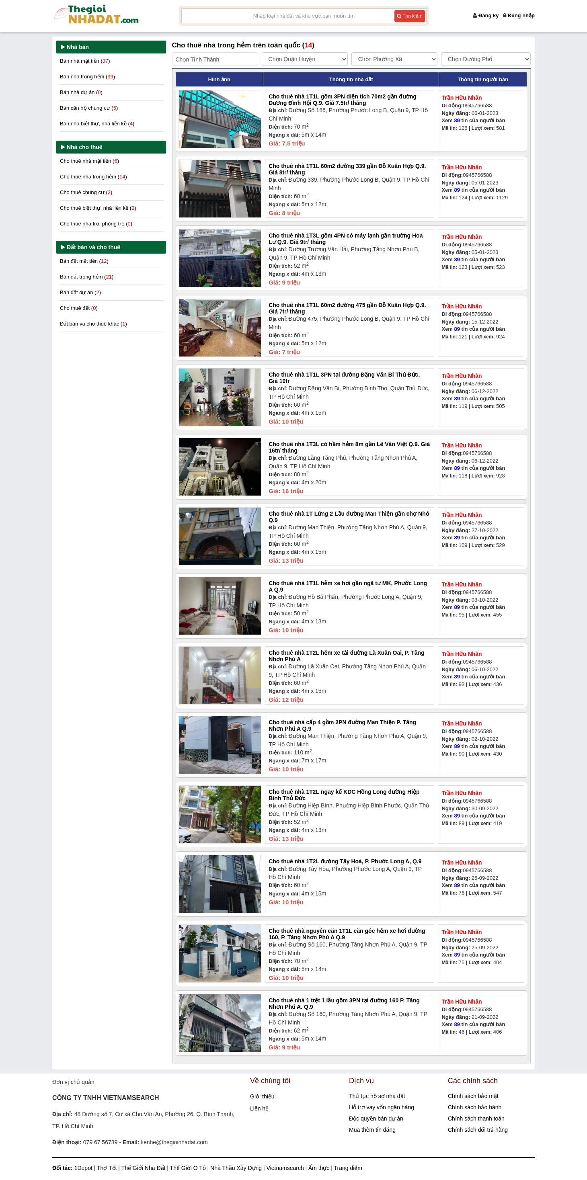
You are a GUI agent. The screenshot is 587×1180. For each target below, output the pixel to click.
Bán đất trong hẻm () (86, 277)
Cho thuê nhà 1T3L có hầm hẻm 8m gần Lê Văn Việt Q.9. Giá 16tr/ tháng (349, 447)
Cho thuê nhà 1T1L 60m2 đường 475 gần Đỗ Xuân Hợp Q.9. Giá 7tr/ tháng (347, 308)
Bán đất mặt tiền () (84, 261)
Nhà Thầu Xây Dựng (236, 1168)
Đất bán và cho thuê (93, 247)
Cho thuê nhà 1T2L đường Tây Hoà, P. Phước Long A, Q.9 (345, 861)
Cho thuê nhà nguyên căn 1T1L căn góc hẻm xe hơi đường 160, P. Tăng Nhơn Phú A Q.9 (347, 934)
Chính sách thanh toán (476, 1118)
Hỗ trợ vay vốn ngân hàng (381, 1107)
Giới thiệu (262, 1096)
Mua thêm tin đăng (372, 1130)
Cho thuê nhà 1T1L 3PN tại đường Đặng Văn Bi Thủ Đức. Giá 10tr (344, 377)
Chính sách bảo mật (473, 1096)
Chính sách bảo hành (474, 1107)
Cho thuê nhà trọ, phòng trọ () (96, 224)
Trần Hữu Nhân (461, 97)
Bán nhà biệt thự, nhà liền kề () (97, 124)
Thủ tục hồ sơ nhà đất (377, 1096)
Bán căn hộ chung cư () (89, 108)
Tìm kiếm (410, 16)
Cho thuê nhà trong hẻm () (93, 177)
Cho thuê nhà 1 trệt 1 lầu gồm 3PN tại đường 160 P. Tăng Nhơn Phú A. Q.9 (344, 1003)
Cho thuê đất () (79, 308)
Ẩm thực (319, 1168)
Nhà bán (78, 47)
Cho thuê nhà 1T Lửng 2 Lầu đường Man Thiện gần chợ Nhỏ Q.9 (349, 516)
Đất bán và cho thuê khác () (93, 324)
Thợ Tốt (107, 1168)
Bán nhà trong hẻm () (87, 77)
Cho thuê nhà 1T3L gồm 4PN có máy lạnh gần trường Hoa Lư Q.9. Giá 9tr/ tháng (346, 238)
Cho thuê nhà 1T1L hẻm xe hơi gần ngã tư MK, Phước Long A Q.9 (348, 586)
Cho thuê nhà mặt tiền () (89, 161)
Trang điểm (348, 1168)
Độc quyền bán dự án (376, 1118)
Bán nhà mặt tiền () (85, 61)
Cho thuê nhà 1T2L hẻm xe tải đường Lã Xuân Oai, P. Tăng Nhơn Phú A (346, 655)
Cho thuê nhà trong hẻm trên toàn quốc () (243, 45)
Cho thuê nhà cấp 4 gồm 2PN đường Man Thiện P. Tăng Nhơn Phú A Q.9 (342, 725)
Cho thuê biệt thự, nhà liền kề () (98, 208)
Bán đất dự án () (80, 292)
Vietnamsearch (286, 1168)
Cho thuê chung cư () (86, 192)
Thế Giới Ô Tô (188, 1168)
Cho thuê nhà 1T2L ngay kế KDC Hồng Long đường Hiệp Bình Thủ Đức (344, 795)
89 (457, 120)
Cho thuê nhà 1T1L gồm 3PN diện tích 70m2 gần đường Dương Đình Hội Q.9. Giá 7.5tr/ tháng (343, 99)
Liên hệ (259, 1108)
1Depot (84, 1168)
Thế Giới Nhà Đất (144, 1168)
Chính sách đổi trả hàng (478, 1130)
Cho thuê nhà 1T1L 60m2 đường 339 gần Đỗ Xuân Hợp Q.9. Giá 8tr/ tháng (347, 169)
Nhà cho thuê (85, 147)
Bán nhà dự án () (81, 92)
